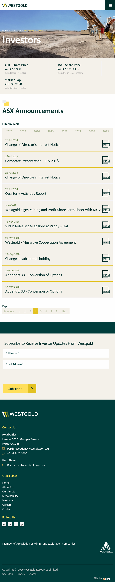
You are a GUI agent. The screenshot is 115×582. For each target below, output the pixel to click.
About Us (7, 487)
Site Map (7, 574)
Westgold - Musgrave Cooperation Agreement (40, 242)
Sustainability (10, 496)
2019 (106, 131)
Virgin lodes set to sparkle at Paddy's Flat (36, 226)
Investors (7, 500)
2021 (78, 131)
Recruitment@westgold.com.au (26, 465)
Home (6, 482)
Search (33, 574)
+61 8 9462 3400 (17, 453)
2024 (37, 131)
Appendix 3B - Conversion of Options (33, 275)
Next (64, 311)
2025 (23, 131)
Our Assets (8, 491)
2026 (9, 131)
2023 (51, 131)
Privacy (20, 574)
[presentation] (19, 375)
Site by (102, 578)
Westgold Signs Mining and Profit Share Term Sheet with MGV (53, 209)
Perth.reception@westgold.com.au (28, 448)
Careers (6, 504)
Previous (9, 311)
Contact (7, 509)
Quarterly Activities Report (25, 193)
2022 (64, 131)
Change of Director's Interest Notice (32, 144)
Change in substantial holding (28, 258)
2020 (92, 131)
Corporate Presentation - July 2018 (32, 161)
